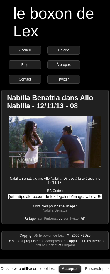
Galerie (63, 50)
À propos (64, 65)
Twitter (63, 79)
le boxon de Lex (51, 235)
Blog (24, 65)
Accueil (25, 50)
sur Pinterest (47, 219)
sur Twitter (72, 219)
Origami (68, 245)
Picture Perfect (45, 245)
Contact (25, 79)
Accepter (70, 268)
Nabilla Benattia (55, 210)
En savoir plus (97, 268)
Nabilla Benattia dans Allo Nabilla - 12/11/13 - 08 (50, 102)
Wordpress (53, 241)
